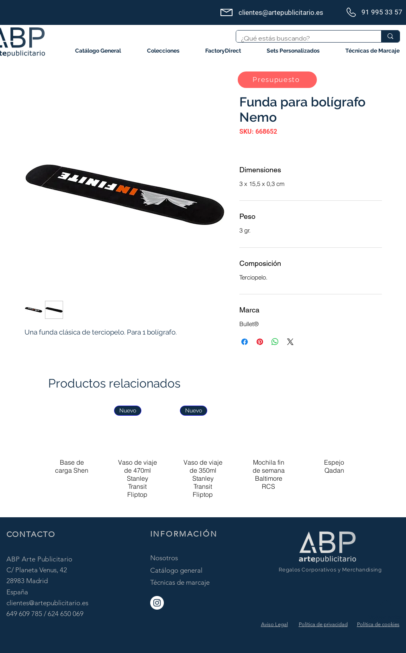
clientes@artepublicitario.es (47, 603)
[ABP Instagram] (157, 603)
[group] (203, 457)
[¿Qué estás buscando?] (303, 38)
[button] (163, 51)
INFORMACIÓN (184, 534)
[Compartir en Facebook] (244, 342)
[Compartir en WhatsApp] (275, 342)
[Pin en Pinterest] (260, 342)
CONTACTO (30, 534)
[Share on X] (290, 342)
